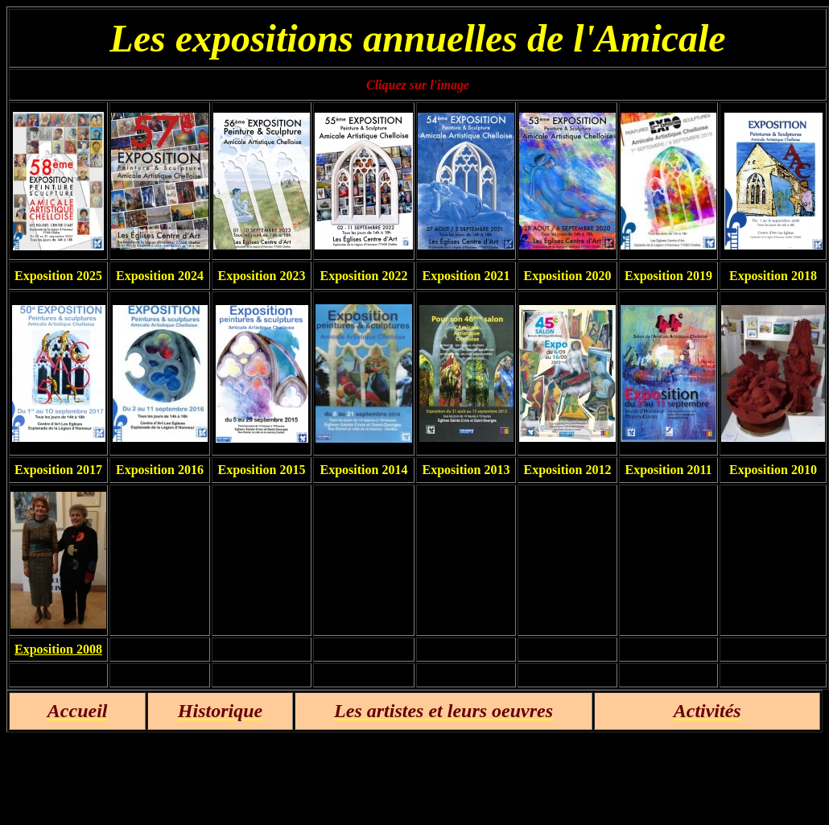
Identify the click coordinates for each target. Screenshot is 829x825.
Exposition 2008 (58, 649)
